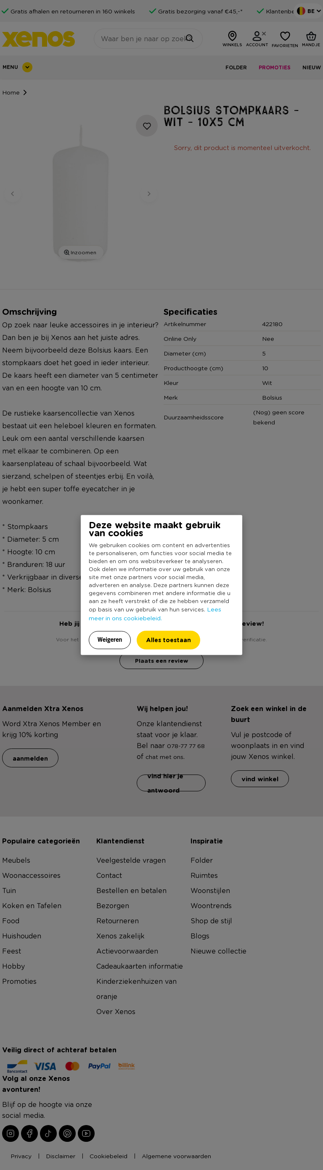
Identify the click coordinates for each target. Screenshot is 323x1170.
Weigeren (110, 639)
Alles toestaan (168, 640)
